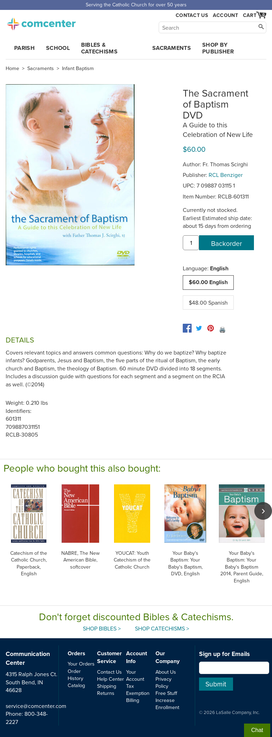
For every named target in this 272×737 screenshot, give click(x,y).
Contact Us (192, 15)
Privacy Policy (163, 682)
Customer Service (109, 657)
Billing (132, 700)
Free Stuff (166, 693)
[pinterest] (210, 328)
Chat (257, 730)
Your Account (135, 675)
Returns (105, 693)
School (58, 48)
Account (225, 15)
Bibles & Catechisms (99, 48)
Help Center (110, 679)
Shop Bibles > (102, 628)
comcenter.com (41, 22)
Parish (24, 48)
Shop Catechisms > (162, 628)
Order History (75, 674)
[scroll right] (263, 511)
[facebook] (187, 328)
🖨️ (222, 329)
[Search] (212, 27)
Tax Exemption (137, 689)
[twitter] (198, 328)
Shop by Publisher (218, 48)
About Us (165, 671)
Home (12, 68)
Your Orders (81, 663)
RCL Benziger (226, 175)
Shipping (106, 686)
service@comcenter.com (36, 706)
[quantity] (191, 242)
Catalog (76, 685)
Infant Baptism (78, 68)
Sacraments (171, 48)
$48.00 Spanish (208, 302)
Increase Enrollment (167, 703)
